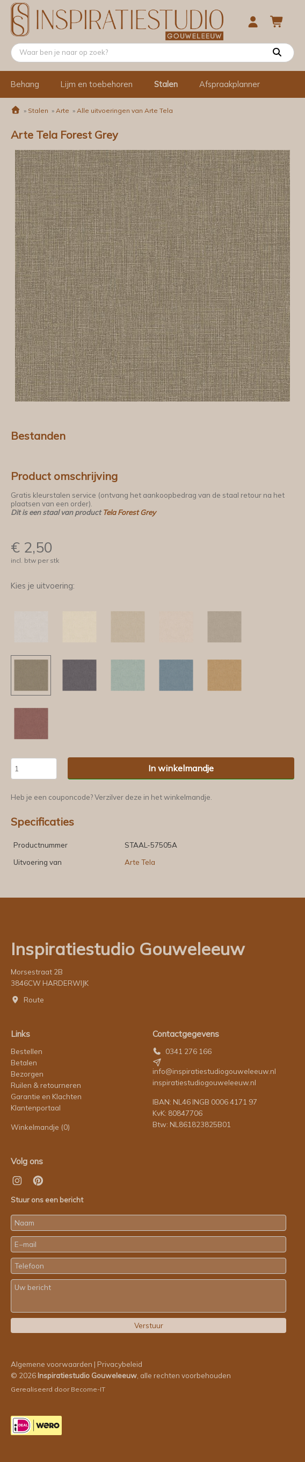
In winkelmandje (181, 768)
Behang (25, 84)
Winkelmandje (40, 1127)
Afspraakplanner (229, 84)
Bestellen (26, 1051)
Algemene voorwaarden (51, 1364)
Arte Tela (140, 862)
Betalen (24, 1062)
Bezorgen (27, 1074)
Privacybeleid (119, 1364)
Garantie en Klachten (47, 1096)
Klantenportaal (36, 1107)
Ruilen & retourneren (46, 1085)
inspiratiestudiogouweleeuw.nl (204, 1082)
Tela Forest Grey (129, 512)
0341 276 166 (188, 1051)
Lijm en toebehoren (97, 84)
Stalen (166, 84)
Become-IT (88, 1389)
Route (34, 999)
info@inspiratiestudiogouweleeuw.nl (214, 1071)
